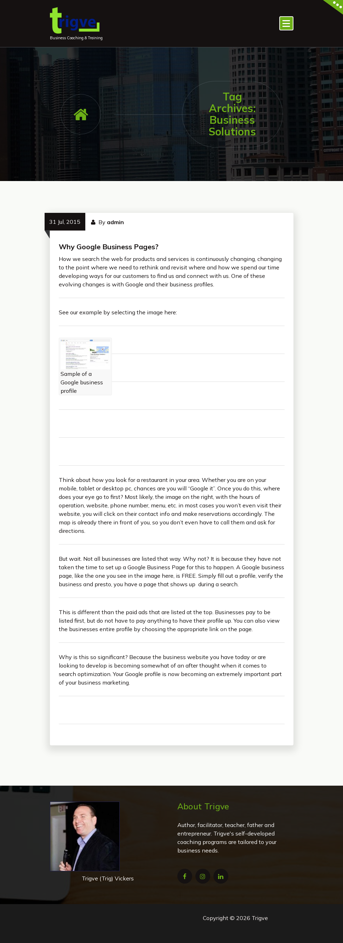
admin (115, 222)
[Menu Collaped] (286, 23)
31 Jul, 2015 (64, 221)
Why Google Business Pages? (109, 246)
